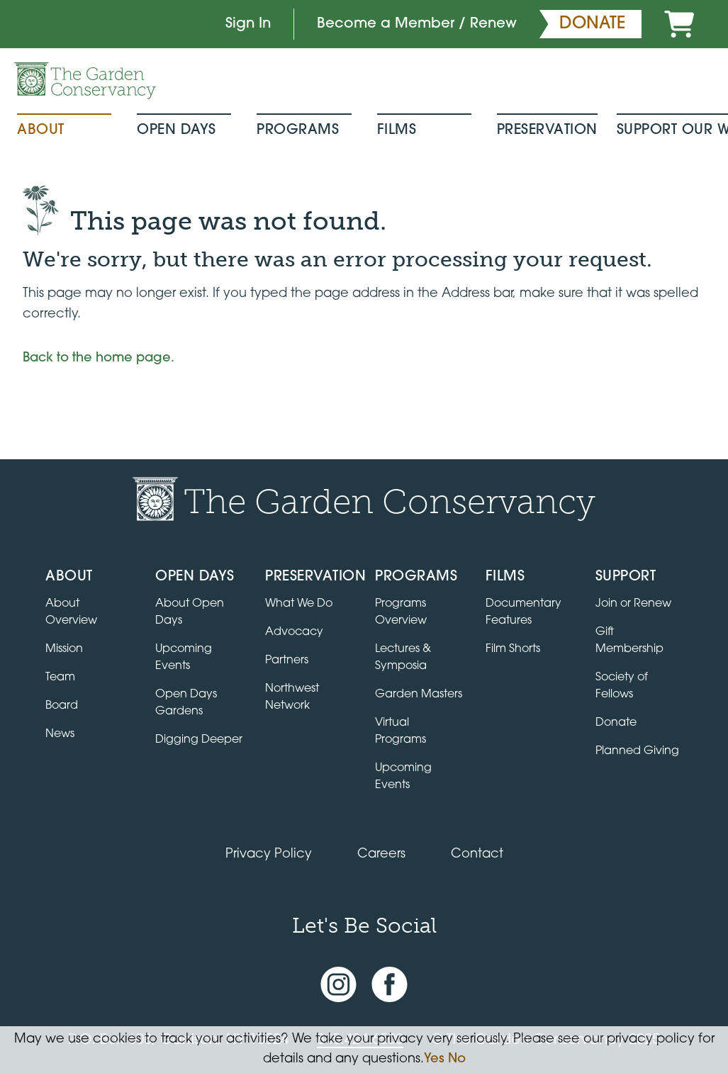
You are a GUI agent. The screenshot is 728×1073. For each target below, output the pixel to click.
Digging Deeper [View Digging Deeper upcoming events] (198, 740)
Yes (434, 1059)
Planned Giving (637, 751)
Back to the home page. (98, 358)
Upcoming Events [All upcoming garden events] (183, 658)
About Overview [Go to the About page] (71, 612)
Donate (616, 723)
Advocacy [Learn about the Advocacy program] (294, 632)
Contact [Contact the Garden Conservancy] (477, 854)
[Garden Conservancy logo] (85, 80)
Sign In (248, 24)
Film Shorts (513, 649)
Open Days (176, 130)
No (457, 1059)
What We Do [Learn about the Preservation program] (298, 603)
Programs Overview (401, 612)
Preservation (547, 130)
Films (397, 130)
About (41, 130)
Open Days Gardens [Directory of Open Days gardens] (186, 703)
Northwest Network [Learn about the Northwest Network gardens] (292, 697)
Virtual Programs (400, 731)
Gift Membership (629, 641)
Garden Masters (418, 694)
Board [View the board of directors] (61, 706)
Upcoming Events (403, 777)
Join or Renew (633, 603)
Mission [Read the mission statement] (64, 649)
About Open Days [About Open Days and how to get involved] (189, 612)
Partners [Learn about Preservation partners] (286, 660)
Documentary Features (523, 612)
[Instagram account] (338, 984)
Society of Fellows (621, 686)
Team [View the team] (60, 677)
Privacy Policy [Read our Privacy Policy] (268, 854)
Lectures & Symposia (403, 658)
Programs (298, 130)
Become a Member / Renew (417, 24)
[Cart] (679, 24)
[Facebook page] (389, 984)
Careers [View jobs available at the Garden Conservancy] (381, 854)
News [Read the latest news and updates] (59, 734)
